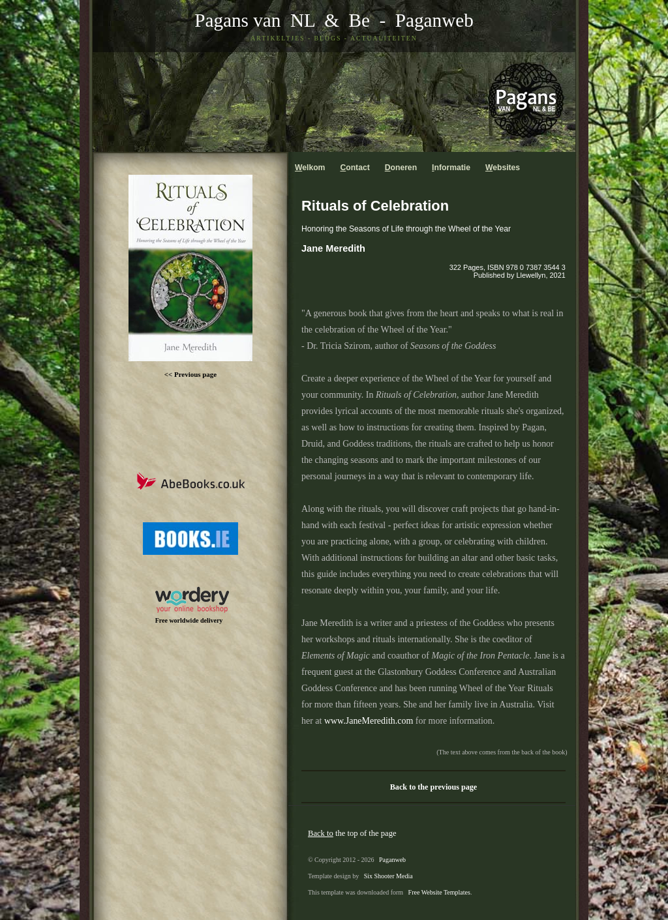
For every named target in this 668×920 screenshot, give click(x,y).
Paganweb (434, 20)
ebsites (502, 167)
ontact (354, 167)
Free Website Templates (439, 892)
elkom (310, 167)
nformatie (451, 167)
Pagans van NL (254, 20)
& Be (342, 20)
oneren (401, 167)
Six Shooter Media (388, 876)
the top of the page (352, 833)
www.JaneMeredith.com (368, 721)
